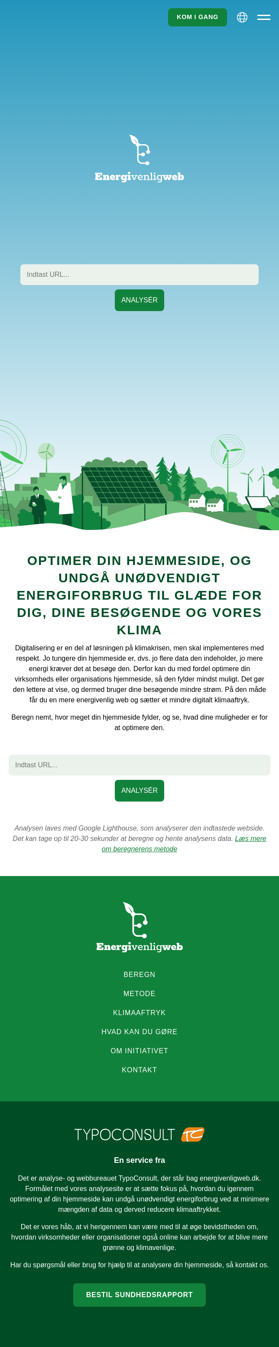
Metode (139, 993)
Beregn (139, 974)
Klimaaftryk (139, 1012)
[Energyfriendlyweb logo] (139, 927)
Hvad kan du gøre (139, 1031)
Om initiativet (139, 1051)
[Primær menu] (263, 17)
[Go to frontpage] (139, 159)
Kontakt (139, 1070)
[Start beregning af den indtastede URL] (139, 300)
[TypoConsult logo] (139, 1134)
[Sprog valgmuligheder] (242, 17)
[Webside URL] (139, 274)
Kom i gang (197, 16)
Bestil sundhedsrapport (139, 1294)
